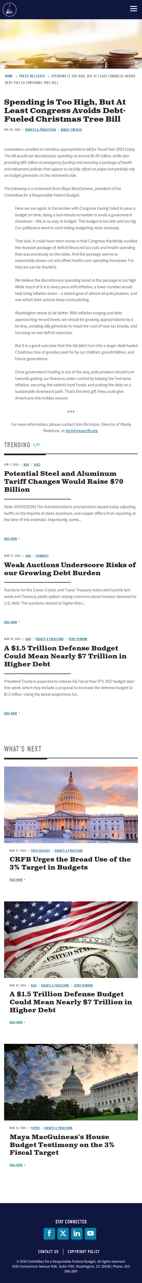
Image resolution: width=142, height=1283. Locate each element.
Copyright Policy (84, 1251)
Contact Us (48, 1251)
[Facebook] (49, 1234)
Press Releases (40, 850)
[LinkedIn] (77, 1234)
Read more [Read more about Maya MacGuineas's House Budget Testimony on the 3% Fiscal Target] (16, 1165)
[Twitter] (63, 1234)
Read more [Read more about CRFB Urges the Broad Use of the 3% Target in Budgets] (16, 880)
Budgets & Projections (69, 850)
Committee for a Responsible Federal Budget (9, 9)
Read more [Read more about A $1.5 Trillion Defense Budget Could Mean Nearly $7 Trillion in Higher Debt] (16, 1022)
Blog (33, 985)
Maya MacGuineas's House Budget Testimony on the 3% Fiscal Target (62, 1145)
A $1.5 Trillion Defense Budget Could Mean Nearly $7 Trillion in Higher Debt (71, 1002)
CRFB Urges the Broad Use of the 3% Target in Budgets (70, 863)
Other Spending (83, 985)
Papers (35, 1128)
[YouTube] (90, 1234)
